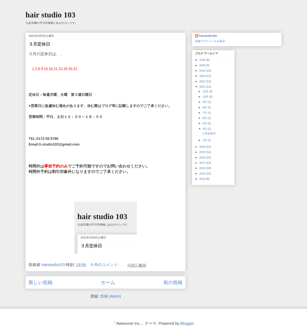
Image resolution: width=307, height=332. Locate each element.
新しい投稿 (40, 282)
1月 (205, 140)
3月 (205, 128)
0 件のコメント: (105, 265)
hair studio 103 (50, 14)
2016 (202, 168)
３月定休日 (39, 44)
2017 (202, 162)
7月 (205, 112)
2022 (202, 81)
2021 (202, 86)
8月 (205, 107)
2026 (202, 59)
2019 (202, 152)
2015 (202, 173)
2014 (202, 178)
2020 (202, 146)
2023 (202, 75)
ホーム (108, 282)
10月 (205, 96)
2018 (202, 157)
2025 (202, 65)
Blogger (187, 323)
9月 (205, 101)
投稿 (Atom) (110, 296)
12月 (205, 91)
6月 (205, 118)
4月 (205, 123)
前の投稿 (172, 282)
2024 (202, 70)
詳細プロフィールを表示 (210, 41)
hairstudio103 (208, 35)
